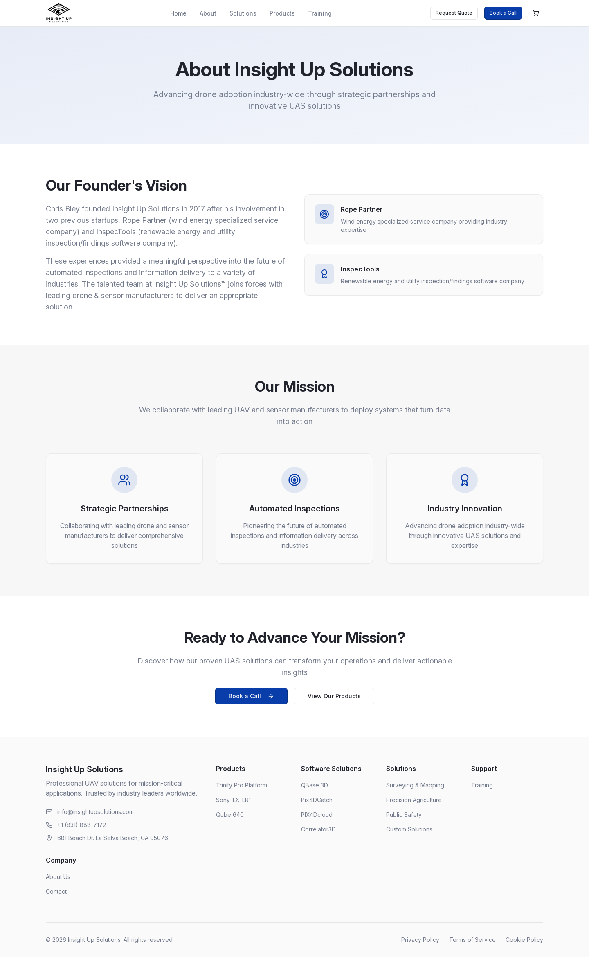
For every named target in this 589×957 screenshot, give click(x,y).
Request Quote (454, 13)
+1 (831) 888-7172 (81, 824)
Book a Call (503, 13)
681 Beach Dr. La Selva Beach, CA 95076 (112, 837)
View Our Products (334, 696)
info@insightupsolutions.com (95, 811)
